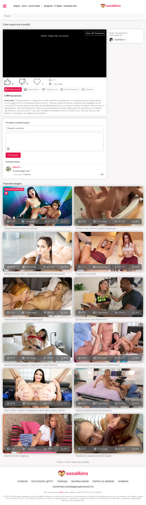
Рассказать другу (42, 481)
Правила (123, 481)
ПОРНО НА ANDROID (103, 481)
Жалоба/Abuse (80, 481)
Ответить (27, 175)
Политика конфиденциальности (73, 487)
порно (61, 492)
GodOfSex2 (119, 40)
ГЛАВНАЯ (22, 481)
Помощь (62, 481)
